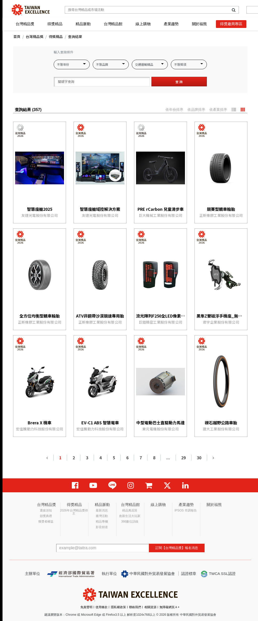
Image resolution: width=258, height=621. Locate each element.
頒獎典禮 (46, 516)
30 (199, 458)
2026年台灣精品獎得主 (74, 512)
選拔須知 (46, 510)
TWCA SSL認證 (218, 574)
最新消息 (102, 510)
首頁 (16, 36)
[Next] (213, 458)
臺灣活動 (102, 516)
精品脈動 (83, 24)
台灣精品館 (113, 24)
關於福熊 (199, 24)
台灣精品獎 (25, 24)
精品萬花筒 (129, 510)
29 (183, 458)
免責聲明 (86, 607)
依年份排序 (174, 110)
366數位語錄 (129, 521)
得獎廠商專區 (231, 24)
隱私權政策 (118, 607)
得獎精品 (54, 24)
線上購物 (143, 24)
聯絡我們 (135, 607)
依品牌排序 (196, 110)
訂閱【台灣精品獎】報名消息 (176, 548)
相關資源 (150, 607)
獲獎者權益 (45, 521)
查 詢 (179, 81)
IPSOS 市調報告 (186, 510)
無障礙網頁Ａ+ (169, 607)
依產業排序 (218, 110)
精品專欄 (102, 521)
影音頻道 (102, 527)
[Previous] (47, 458)
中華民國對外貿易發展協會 (148, 574)
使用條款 (101, 607)
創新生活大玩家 (129, 516)
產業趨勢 (171, 24)
